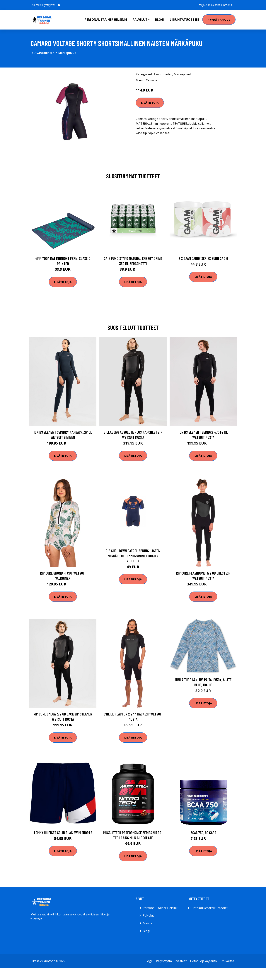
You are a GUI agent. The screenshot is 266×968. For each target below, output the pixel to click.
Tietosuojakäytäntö (203, 961)
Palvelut (148, 915)
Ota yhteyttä (163, 961)
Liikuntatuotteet (185, 20)
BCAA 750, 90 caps (203, 832)
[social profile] (59, 4)
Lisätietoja (149, 102)
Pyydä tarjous (219, 19)
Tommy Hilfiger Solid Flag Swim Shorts (63, 832)
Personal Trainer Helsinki (106, 20)
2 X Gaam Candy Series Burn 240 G (203, 258)
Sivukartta (227, 961)
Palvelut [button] (140, 20)
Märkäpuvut (67, 53)
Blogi (159, 20)
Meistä (147, 923)
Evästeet (181, 961)
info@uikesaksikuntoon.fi (210, 908)
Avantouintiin (44, 53)
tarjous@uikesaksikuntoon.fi (216, 5)
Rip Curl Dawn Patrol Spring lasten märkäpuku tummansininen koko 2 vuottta (133, 555)
